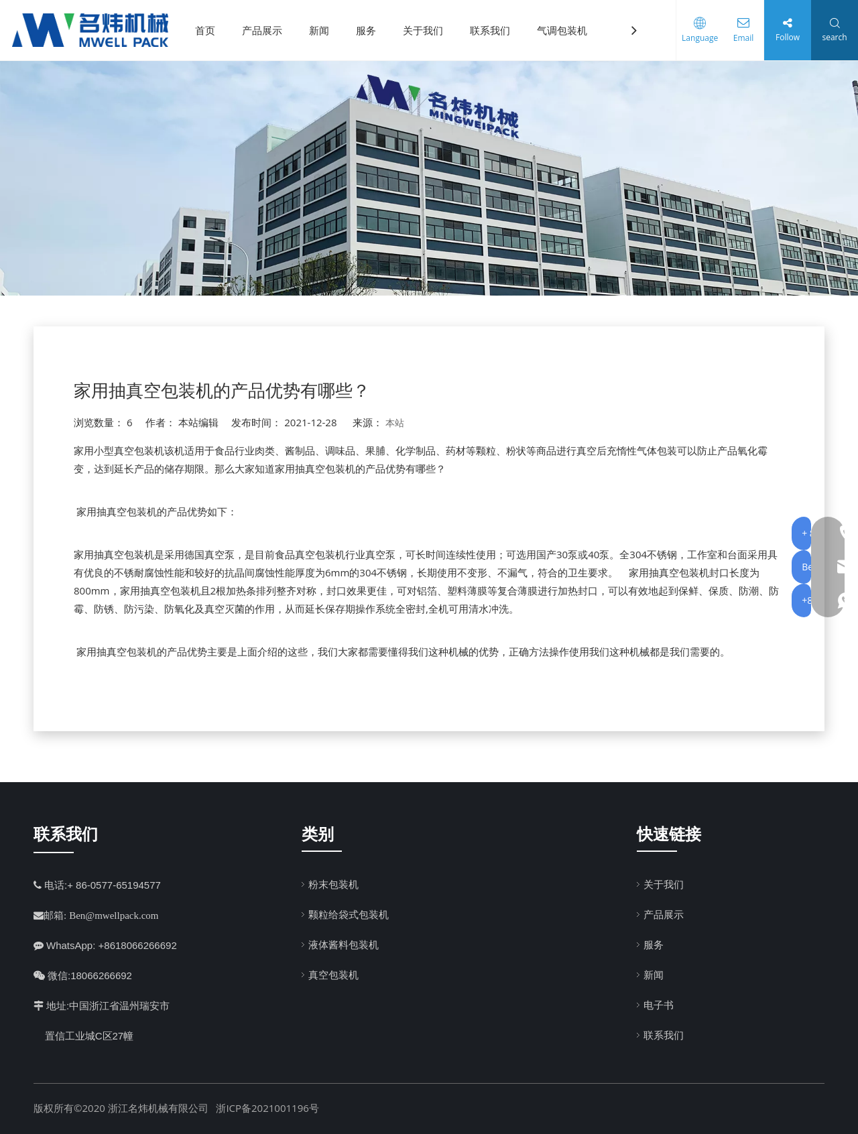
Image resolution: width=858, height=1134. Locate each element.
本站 (394, 422)
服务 (371, 30)
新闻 (324, 30)
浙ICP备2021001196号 (267, 1108)
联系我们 (495, 30)
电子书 (659, 1004)
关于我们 (428, 30)
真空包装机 (333, 974)
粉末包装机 (333, 884)
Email (740, 38)
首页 (210, 30)
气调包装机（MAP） (587, 30)
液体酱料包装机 (343, 944)
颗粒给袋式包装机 (348, 914)
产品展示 (267, 30)
